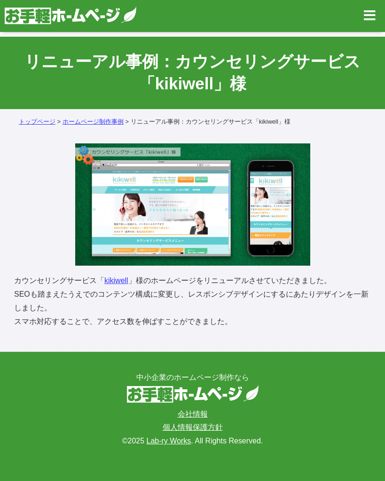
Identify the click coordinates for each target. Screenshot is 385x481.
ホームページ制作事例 (93, 121)
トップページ (37, 121)
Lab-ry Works (169, 441)
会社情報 (193, 414)
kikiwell (116, 280)
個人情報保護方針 (193, 427)
